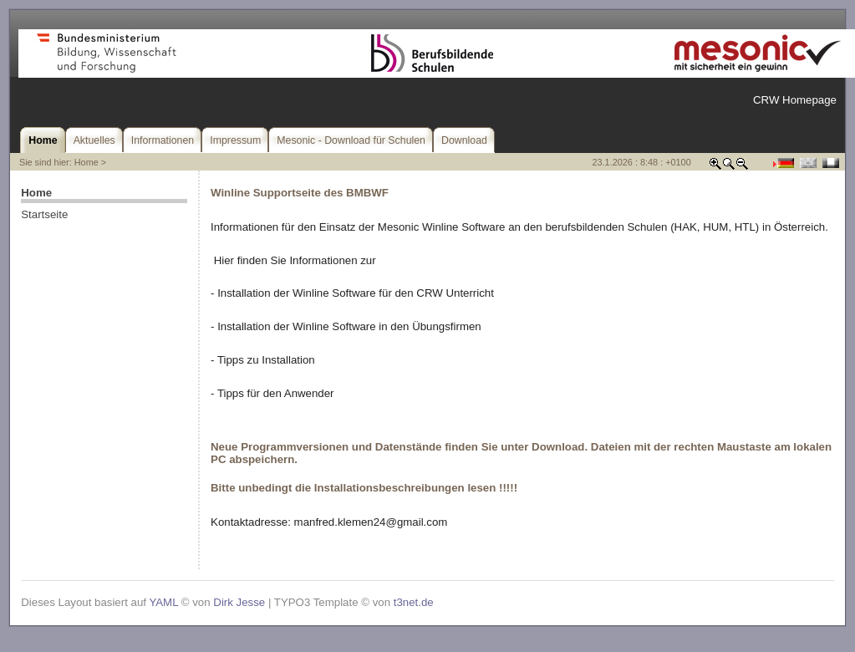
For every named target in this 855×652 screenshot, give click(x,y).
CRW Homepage (795, 100)
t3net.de (414, 602)
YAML (163, 602)
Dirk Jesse (239, 602)
